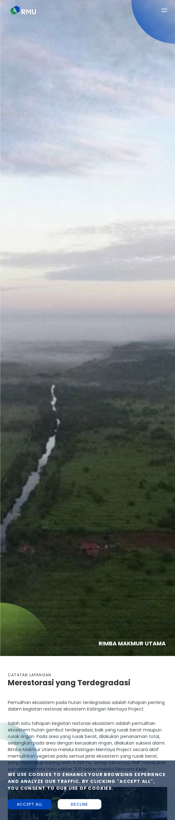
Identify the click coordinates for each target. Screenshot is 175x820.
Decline (79, 804)
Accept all (29, 804)
